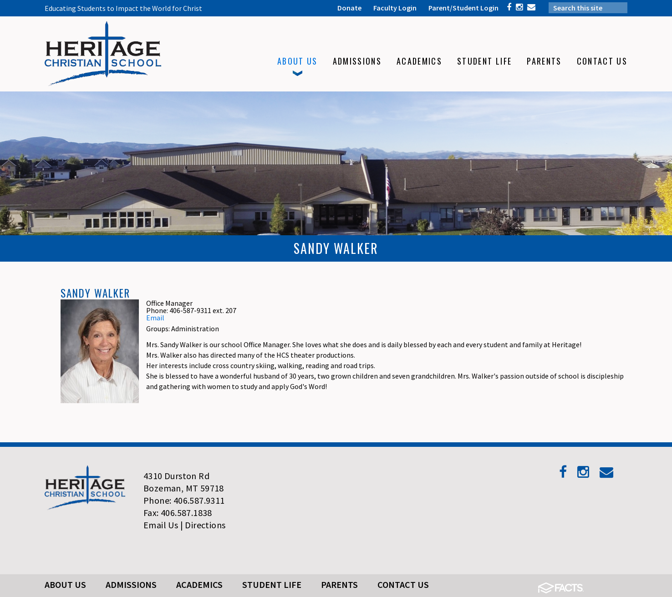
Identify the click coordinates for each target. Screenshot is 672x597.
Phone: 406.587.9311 (184, 500)
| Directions (203, 525)
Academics (199, 584)
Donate (349, 7)
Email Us (160, 525)
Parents (339, 584)
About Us (65, 584)
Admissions (131, 584)
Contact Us (403, 584)
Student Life (271, 584)
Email (155, 317)
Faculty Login (395, 7)
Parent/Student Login (463, 7)
